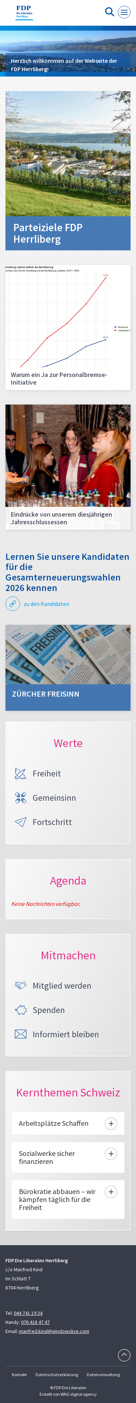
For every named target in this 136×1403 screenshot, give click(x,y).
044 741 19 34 (28, 1313)
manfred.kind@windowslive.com (54, 1331)
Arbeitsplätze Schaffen (53, 1123)
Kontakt (19, 1374)
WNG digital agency (79, 1394)
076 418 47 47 (35, 1322)
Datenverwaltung (103, 1374)
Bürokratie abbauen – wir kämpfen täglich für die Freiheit (57, 1199)
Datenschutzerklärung (57, 1374)
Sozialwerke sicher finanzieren (47, 1157)
